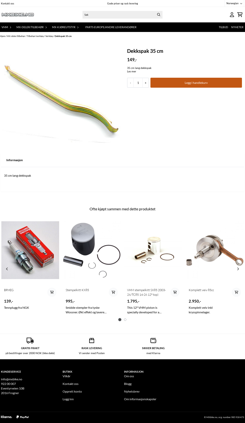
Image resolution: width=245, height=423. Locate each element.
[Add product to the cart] (51, 292)
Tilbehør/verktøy (35, 36)
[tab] (120, 319)
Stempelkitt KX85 (77, 290)
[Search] (159, 15)
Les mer (131, 71)
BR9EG (9, 290)
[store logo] (18, 14)
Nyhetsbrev (132, 391)
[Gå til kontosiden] (232, 15)
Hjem (3, 36)
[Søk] (122, 15)
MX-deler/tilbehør (16, 36)
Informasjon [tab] (14, 160)
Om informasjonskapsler (140, 399)
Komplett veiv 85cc (201, 290)
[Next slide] (238, 269)
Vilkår (66, 376)
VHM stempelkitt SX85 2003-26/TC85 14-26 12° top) (146, 292)
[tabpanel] (30, 267)
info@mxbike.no (11, 379)
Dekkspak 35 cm (63, 36)
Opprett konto (72, 391)
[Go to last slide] (7, 269)
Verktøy (49, 36)
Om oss (129, 376)
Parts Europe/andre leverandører (110, 27)
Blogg (127, 383)
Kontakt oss (7, 3)
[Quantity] (137, 82)
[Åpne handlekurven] (240, 15)
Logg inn (68, 399)
